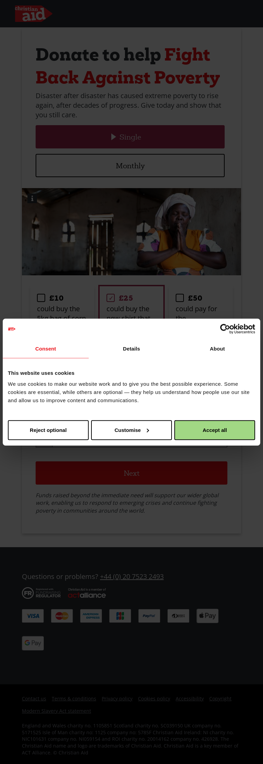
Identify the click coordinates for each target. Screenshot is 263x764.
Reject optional (48, 430)
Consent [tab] (45, 349)
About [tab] (217, 349)
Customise (131, 430)
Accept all (215, 430)
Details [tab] (131, 349)
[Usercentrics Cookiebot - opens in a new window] (225, 329)
